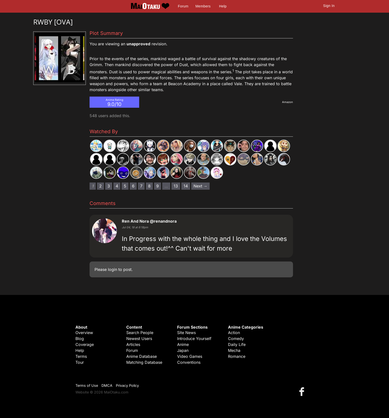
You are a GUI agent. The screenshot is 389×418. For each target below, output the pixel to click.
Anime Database (141, 356)
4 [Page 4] (117, 185)
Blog (79, 338)
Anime (183, 344)
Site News (186, 332)
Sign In (329, 6)
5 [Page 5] (125, 185)
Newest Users (139, 338)
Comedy (236, 338)
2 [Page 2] (100, 185)
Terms (81, 356)
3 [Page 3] (108, 185)
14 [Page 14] (186, 185)
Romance (236, 356)
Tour (79, 362)
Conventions (188, 362)
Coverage (84, 344)
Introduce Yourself (194, 338)
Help (223, 6)
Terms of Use (86, 385)
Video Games (189, 356)
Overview (84, 332)
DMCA (106, 385)
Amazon (287, 102)
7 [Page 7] (141, 185)
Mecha (234, 350)
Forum (183, 6)
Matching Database (144, 362)
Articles (133, 344)
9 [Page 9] (157, 185)
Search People (139, 332)
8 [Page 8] (149, 185)
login (112, 269)
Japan (183, 350)
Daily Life (237, 344)
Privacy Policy (127, 385)
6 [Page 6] (133, 185)
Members (203, 6)
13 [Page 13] (176, 185)
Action (234, 332)
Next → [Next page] (200, 185)
